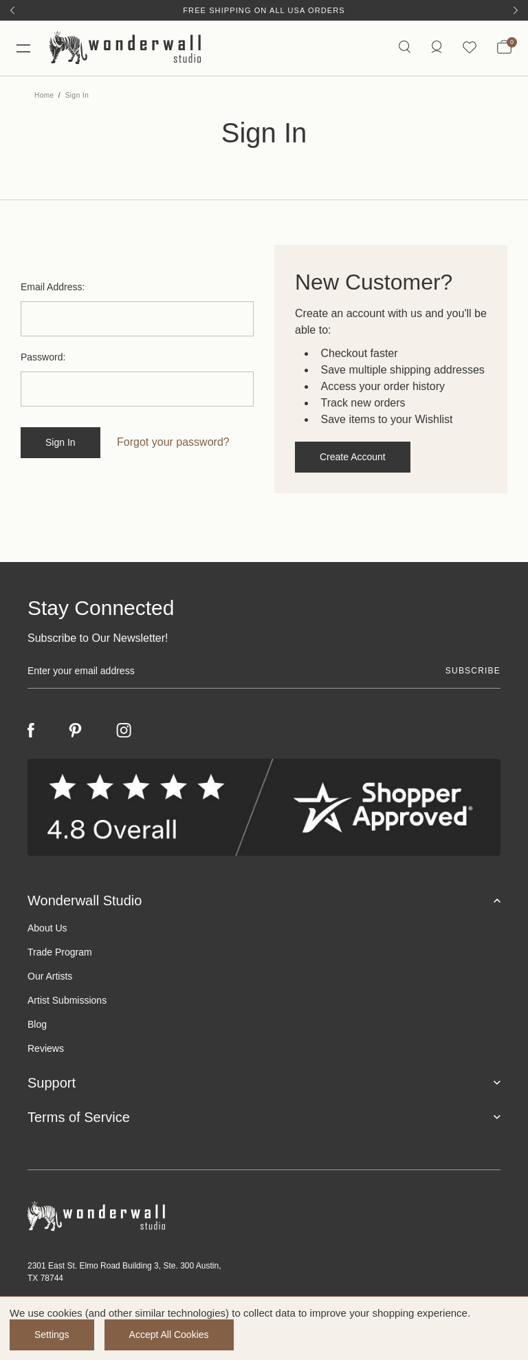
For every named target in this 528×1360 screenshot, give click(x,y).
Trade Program (60, 951)
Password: (43, 357)
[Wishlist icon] (469, 48)
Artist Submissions (67, 999)
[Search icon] (404, 48)
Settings (51, 1334)
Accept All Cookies (169, 1334)
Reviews (46, 1047)
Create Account (353, 456)
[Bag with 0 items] (504, 48)
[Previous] (12, 10)
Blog (37, 1023)
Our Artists (50, 975)
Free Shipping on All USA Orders (263, 10)
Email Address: (53, 286)
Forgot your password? (173, 442)
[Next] (515, 10)
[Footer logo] (264, 1215)
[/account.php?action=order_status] (436, 48)
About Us (47, 927)
